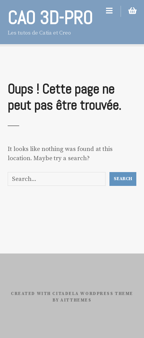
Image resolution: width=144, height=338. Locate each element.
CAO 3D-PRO (50, 18)
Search (123, 179)
